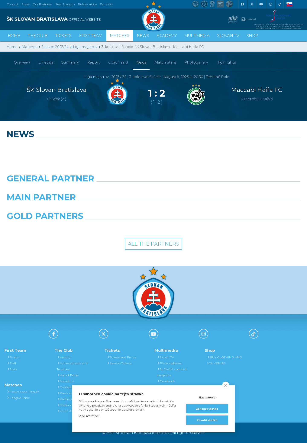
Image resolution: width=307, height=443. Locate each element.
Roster (13, 357)
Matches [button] (119, 35)
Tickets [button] (63, 35)
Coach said (118, 62)
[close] (225, 385)
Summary (70, 62)
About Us (65, 381)
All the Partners (153, 244)
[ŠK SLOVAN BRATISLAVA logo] (78, 19)
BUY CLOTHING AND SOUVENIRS (224, 360)
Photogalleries (169, 363)
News (143, 35)
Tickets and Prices (121, 357)
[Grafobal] (116, 208)
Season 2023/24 (55, 47)
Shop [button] (252, 35)
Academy (167, 35)
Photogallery (196, 62)
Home (12, 47)
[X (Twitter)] (251, 4)
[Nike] (153, 189)
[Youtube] (261, 4)
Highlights (226, 62)
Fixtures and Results (23, 392)
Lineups (46, 62)
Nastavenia (207, 397)
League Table (18, 398)
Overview (22, 62)
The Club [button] (38, 35)
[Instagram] (270, 4)
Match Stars (165, 62)
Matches (29, 47)
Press (25, 4)
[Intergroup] (116, 226)
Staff (11, 363)
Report (93, 62)
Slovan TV (228, 35)
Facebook (166, 381)
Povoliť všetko (207, 420)
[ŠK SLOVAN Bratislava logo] (153, 16)
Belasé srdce (87, 4)
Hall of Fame (68, 375)
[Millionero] (191, 208)
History (63, 357)
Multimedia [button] (197, 35)
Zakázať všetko (207, 408)
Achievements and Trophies (72, 366)
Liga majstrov (85, 47)
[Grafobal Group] (191, 226)
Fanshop (106, 4)
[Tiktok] (279, 4)
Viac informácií (89, 416)
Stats (12, 369)
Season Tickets (119, 363)
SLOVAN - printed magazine (171, 372)
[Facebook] (242, 4)
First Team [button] (90, 35)
